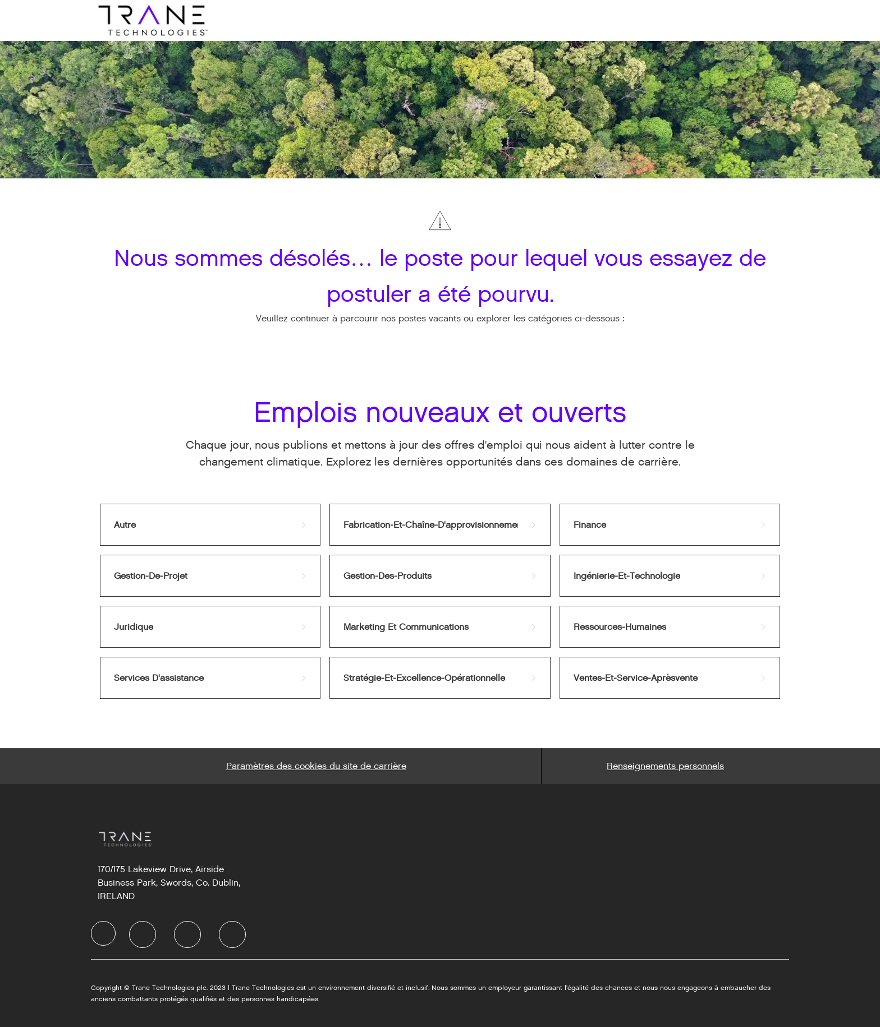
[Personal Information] (665, 766)
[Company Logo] (151, 20)
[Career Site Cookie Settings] (316, 766)
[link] (210, 525)
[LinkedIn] (142, 934)
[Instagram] (232, 934)
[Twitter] (187, 934)
